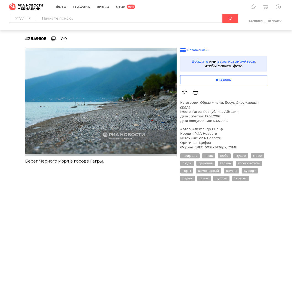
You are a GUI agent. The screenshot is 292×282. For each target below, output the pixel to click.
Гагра (197, 112)
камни (231, 171)
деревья (206, 163)
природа (189, 156)
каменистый (208, 171)
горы (186, 171)
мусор (240, 156)
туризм (240, 178)
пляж (204, 178)
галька (225, 163)
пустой (221, 178)
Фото (61, 7)
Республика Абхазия (221, 112)
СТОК (120, 7)
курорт (250, 171)
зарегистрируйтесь (236, 61)
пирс (208, 156)
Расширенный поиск (265, 21)
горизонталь (249, 163)
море (257, 156)
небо (224, 156)
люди (187, 163)
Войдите (200, 61)
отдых (187, 178)
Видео (103, 7)
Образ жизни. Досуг (217, 103)
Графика (81, 7)
